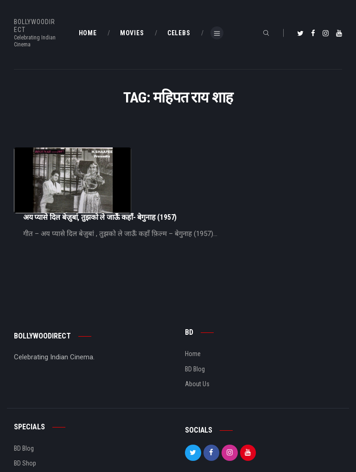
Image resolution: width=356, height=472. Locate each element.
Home (193, 314)
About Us (197, 344)
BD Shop (25, 424)
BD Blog (195, 329)
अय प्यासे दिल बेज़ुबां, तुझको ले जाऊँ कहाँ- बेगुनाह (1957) (192, 151)
